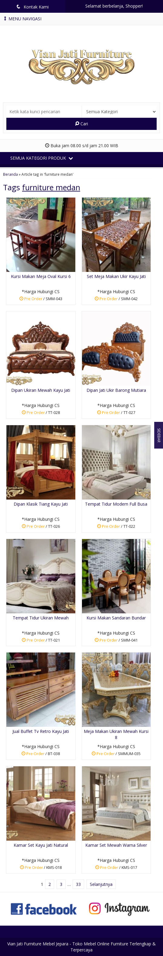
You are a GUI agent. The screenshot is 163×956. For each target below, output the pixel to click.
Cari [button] (81, 124)
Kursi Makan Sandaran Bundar (116, 618)
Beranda (10, 174)
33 (78, 884)
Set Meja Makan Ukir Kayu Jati (116, 276)
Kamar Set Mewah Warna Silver (116, 845)
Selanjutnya (101, 884)
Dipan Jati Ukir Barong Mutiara (116, 390)
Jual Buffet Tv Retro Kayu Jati (40, 731)
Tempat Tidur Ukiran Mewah (41, 618)
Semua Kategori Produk (41, 158)
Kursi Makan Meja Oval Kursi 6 (41, 276)
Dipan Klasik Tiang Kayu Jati (41, 504)
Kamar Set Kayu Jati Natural (41, 845)
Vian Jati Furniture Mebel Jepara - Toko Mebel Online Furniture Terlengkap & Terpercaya (81, 947)
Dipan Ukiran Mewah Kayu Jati (40, 390)
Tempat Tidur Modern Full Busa (116, 504)
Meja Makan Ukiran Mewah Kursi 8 (116, 734)
